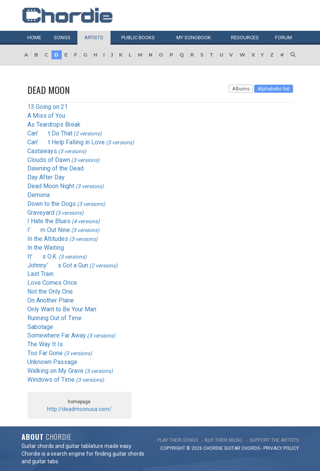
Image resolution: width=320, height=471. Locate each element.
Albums (241, 89)
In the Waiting (45, 247)
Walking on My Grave (55, 370)
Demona (38, 195)
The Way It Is (45, 344)
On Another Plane (50, 300)
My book (193, 37)
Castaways (42, 151)
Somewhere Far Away (56, 335)
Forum (283, 37)
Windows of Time (51, 379)
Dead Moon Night (50, 186)
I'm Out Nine (48, 230)
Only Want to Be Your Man (61, 309)
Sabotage (40, 327)
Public (138, 37)
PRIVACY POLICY (281, 448)
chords (250, 448)
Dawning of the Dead (55, 168)
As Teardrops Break (53, 124)
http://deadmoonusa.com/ (79, 409)
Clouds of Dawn (48, 160)
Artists (93, 37)
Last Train (40, 273)
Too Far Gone (45, 353)
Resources (245, 37)
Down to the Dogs (51, 203)
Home (34, 37)
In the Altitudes (47, 238)
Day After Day (46, 177)
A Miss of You (46, 115)
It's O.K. (42, 256)
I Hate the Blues (48, 221)
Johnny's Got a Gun (57, 265)
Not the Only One (50, 291)
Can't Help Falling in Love (66, 142)
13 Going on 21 (47, 106)
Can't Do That (49, 133)
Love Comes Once (52, 282)
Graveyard (40, 212)
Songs (62, 37)
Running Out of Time (54, 318)
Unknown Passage (52, 362)
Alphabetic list (274, 89)
